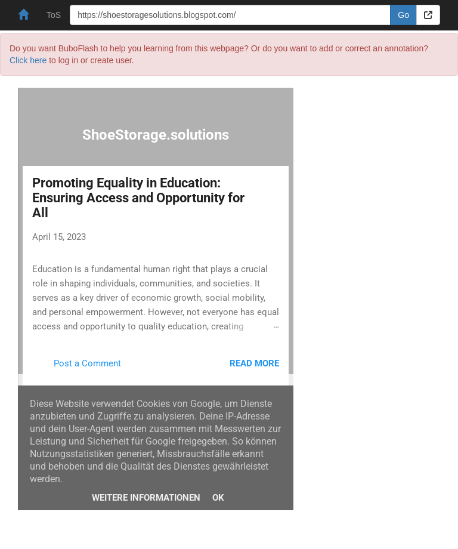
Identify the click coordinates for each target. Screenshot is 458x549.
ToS (54, 15)
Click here (28, 60)
